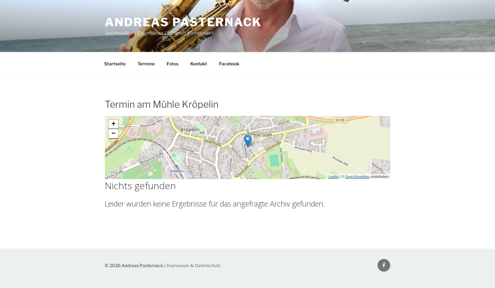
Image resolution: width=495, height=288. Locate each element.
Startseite (115, 63)
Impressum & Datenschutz (193, 265)
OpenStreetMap (357, 176)
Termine (146, 63)
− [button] (113, 134)
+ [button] (113, 124)
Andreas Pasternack (183, 22)
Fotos (172, 63)
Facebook (229, 63)
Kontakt (198, 63)
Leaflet (333, 176)
